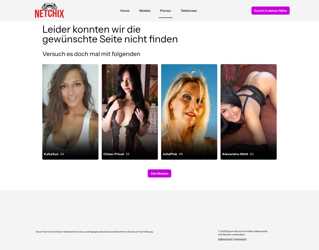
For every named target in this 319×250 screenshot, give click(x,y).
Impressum (240, 238)
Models (144, 11)
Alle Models (159, 173)
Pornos (165, 12)
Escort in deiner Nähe (270, 11)
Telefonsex (189, 11)
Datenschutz (225, 238)
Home (124, 11)
